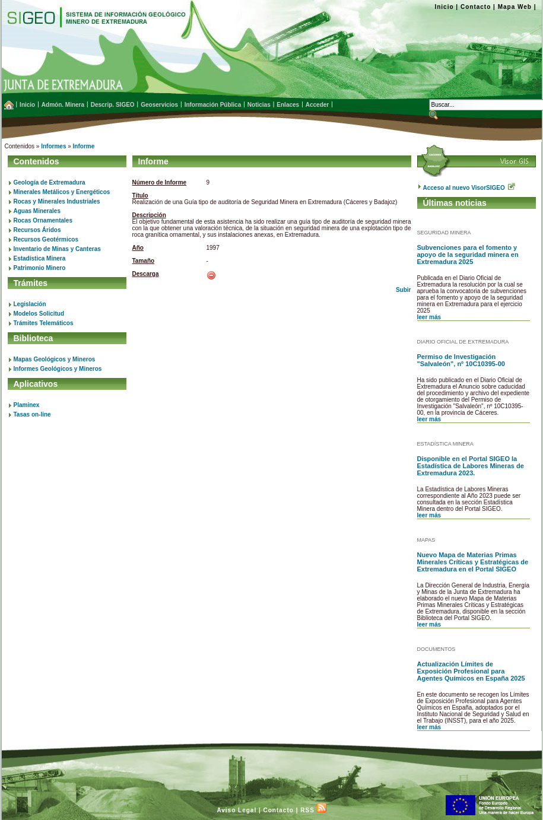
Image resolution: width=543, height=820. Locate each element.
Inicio (443, 7)
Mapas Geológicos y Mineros (55, 359)
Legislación (30, 304)
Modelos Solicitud (39, 313)
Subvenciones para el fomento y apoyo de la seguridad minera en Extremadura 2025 (468, 254)
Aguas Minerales (37, 211)
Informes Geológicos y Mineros (58, 368)
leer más (429, 317)
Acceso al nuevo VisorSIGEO (469, 188)
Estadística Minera (40, 258)
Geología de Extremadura (49, 182)
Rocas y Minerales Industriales (57, 201)
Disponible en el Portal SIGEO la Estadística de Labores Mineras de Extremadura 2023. (470, 465)
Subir (403, 290)
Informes (53, 146)
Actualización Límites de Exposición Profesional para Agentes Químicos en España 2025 (471, 671)
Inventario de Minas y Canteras (57, 249)
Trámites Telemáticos (44, 323)
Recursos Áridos (37, 230)
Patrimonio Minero (40, 268)
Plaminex (27, 405)
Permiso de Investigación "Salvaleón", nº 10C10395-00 (461, 360)
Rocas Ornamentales (43, 220)
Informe (84, 146)
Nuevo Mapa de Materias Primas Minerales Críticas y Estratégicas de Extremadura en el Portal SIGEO (473, 562)
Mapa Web (515, 7)
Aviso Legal (236, 810)
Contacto (476, 7)
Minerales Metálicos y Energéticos (62, 192)
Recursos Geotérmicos (46, 239)
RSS (313, 810)
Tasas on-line (32, 414)
